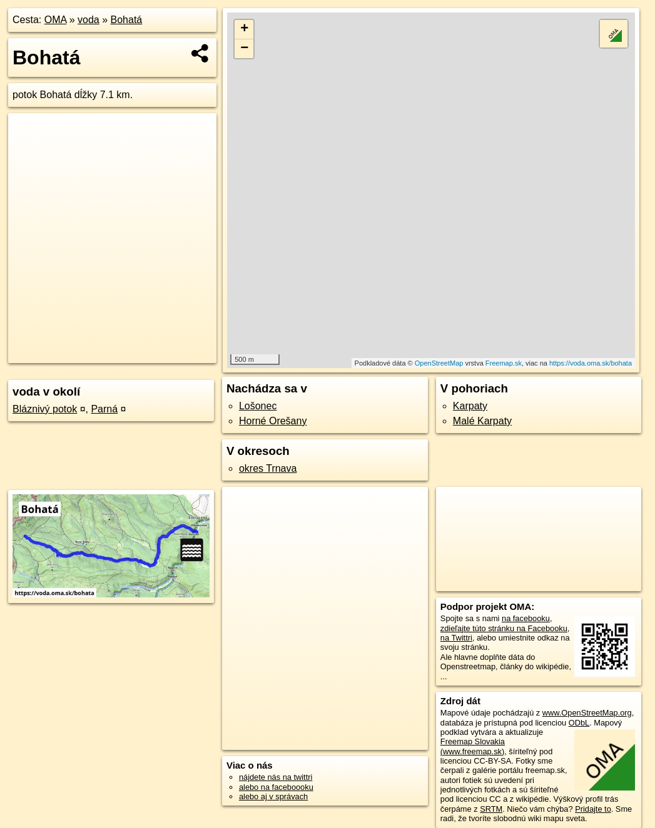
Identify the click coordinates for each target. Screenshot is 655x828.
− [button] (244, 48)
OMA (55, 19)
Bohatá (127, 19)
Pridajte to (593, 809)
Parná (104, 409)
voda (88, 19)
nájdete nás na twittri (275, 777)
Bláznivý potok (45, 409)
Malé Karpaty (482, 421)
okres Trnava (268, 468)
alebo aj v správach (273, 796)
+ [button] (244, 29)
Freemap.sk (503, 363)
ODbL (579, 722)
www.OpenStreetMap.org (587, 712)
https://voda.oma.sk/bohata (590, 363)
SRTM (491, 809)
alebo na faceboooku (276, 787)
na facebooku (526, 618)
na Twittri (456, 637)
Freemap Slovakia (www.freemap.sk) (472, 746)
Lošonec (258, 406)
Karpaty (470, 406)
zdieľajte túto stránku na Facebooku (503, 628)
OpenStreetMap (439, 363)
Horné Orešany (273, 421)
